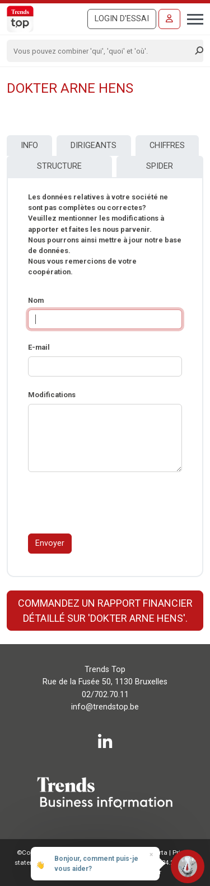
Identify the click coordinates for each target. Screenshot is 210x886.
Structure (59, 166)
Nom (36, 300)
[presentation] (113, 503)
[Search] (101, 51)
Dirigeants (93, 145)
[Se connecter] (169, 19)
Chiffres (167, 145)
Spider (159, 166)
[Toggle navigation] (191, 18)
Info (29, 145)
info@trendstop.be (105, 707)
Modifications (52, 394)
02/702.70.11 (105, 694)
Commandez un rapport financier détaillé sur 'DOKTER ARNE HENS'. (105, 610)
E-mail (39, 347)
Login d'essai (122, 18)
